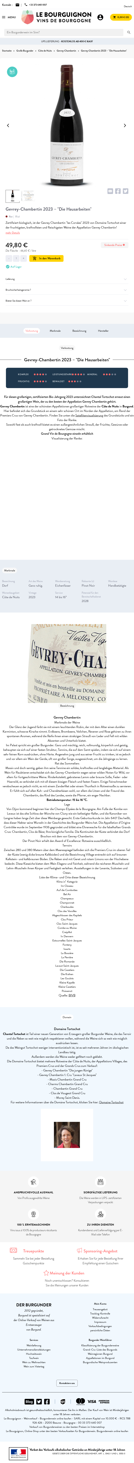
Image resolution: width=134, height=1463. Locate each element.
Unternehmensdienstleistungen (34, 1350)
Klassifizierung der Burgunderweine (100, 1345)
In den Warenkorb (46, 258)
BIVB (72, 995)
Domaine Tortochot (111, 1102)
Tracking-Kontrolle (100, 1313)
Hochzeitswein (34, 1354)
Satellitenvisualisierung (89, 415)
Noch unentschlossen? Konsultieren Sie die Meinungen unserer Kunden (67, 1283)
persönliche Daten (100, 1330)
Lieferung (67, 279)
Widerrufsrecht (100, 1318)
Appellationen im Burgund (100, 1358)
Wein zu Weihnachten (34, 1362)
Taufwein (34, 1358)
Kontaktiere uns (67, 1383)
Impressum (100, 1322)
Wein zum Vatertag (34, 1366)
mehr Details (13, 233)
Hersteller (103, 331)
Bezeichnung (79, 331)
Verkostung (31, 331)
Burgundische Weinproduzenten (100, 1362)
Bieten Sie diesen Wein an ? (67, 301)
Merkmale (55, 331)
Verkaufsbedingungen (100, 1326)
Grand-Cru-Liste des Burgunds (100, 1350)
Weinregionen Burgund (100, 1354)
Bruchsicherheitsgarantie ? (67, 290)
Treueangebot (100, 1309)
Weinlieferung (34, 1345)
